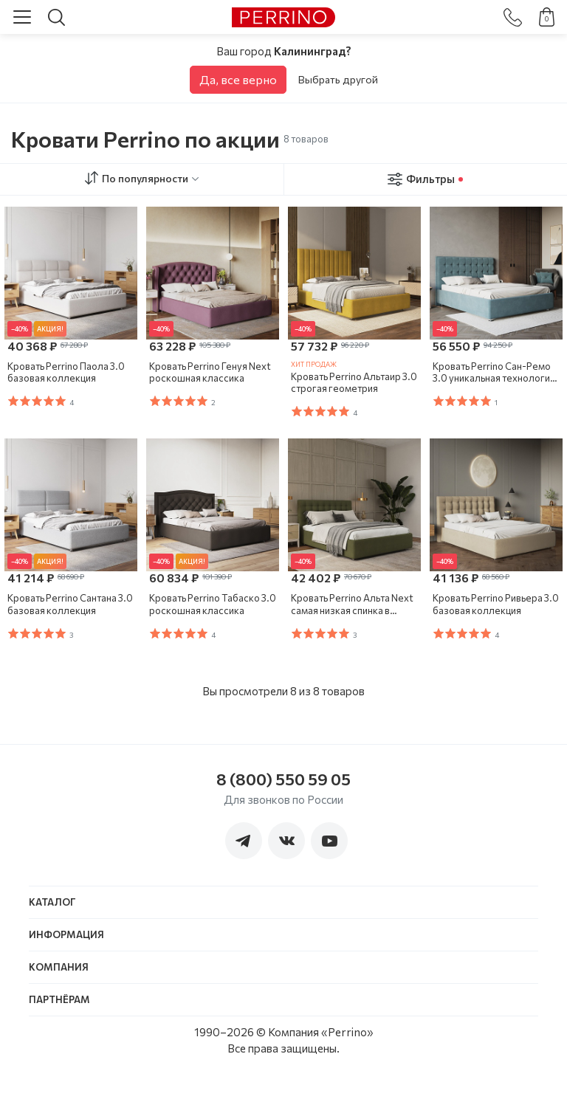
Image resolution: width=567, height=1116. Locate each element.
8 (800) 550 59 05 (283, 779)
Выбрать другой (338, 79)
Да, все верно (238, 79)
